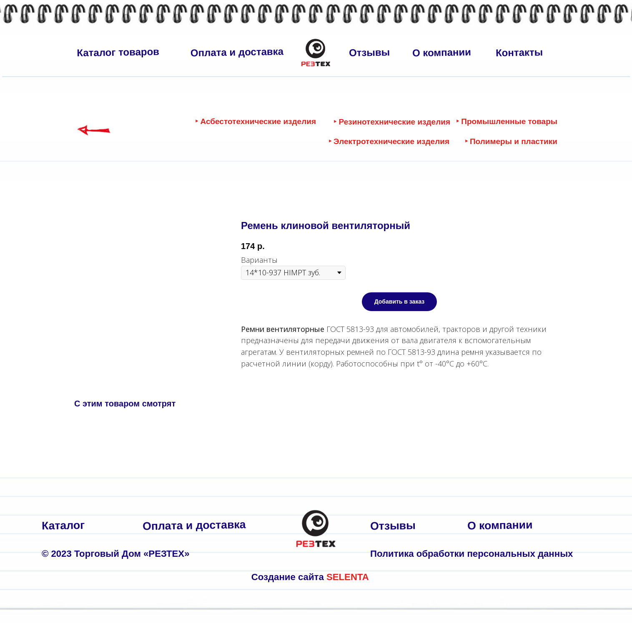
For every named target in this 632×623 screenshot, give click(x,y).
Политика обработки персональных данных (471, 553)
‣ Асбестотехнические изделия (255, 121)
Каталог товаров (118, 52)
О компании (441, 52)
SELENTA (347, 577)
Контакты (519, 52)
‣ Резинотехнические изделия (392, 121)
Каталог (63, 525)
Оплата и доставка (237, 52)
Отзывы (369, 52)
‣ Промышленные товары (506, 121)
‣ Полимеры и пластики (511, 141)
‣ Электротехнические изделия (389, 141)
